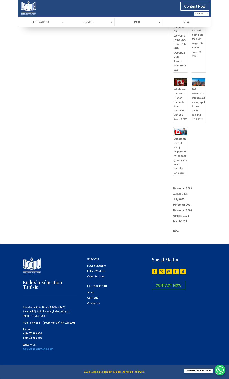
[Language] (201, 14)
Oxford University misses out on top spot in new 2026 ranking (198, 102)
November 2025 (182, 188)
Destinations (40, 22)
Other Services (96, 276)
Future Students (96, 265)
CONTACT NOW (168, 285)
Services (88, 22)
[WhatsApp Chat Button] (220, 370)
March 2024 (180, 221)
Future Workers (96, 271)
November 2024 (182, 210)
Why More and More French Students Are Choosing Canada (180, 102)
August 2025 (180, 193)
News (187, 22)
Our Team (93, 298)
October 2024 (181, 215)
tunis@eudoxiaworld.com (38, 349)
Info (137, 22)
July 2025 (178, 199)
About (90, 292)
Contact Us (93, 303)
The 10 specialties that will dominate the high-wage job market (198, 35)
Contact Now (194, 6)
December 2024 (182, 204)
